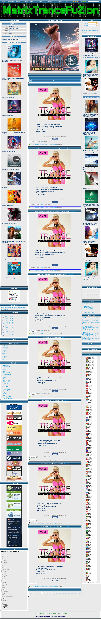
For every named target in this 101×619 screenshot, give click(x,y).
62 (75, 593)
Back (31, 593)
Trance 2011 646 (9, 326)
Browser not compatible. (14, 154)
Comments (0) (54, 144)
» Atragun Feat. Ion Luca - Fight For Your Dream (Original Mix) (90, 334)
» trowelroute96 (4, 346)
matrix (5, 366)
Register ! (84, 32)
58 (69, 593)
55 (65, 593)
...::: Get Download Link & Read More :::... (39, 144)
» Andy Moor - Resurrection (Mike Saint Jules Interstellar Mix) (91, 325)
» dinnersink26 (4, 347)
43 (47, 593)
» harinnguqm (4, 355)
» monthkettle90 (5, 349)
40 (40, 593)
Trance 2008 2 (9, 320)
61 (74, 593)
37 (35, 593)
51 (59, 593)
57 (68, 593)
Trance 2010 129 (9, 324)
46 (51, 593)
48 (54, 593)
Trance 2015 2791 (10, 333)
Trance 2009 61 (9, 322)
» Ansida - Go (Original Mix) (88, 329)
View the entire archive (89, 312)
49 (56, 593)
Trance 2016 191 (9, 335)
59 (71, 593)
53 (62, 593)
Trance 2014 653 (9, 331)
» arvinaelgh (4, 356)
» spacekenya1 (4, 352)
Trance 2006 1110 (10, 316)
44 (48, 593)
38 (37, 593)
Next (55, 594)
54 (63, 593)
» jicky (2, 359)
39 (38, 593)
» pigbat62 (3, 350)
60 (72, 593)
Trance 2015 (71, 84)
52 (60, 593)
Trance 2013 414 (9, 329)
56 (66, 593)
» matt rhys (3, 358)
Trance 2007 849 (9, 318)
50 (57, 593)
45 (50, 593)
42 (45, 593)
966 (79, 593)
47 (53, 593)
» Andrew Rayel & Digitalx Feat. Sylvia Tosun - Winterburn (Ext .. (91, 323)
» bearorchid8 (4, 353)
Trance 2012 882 (9, 327)
